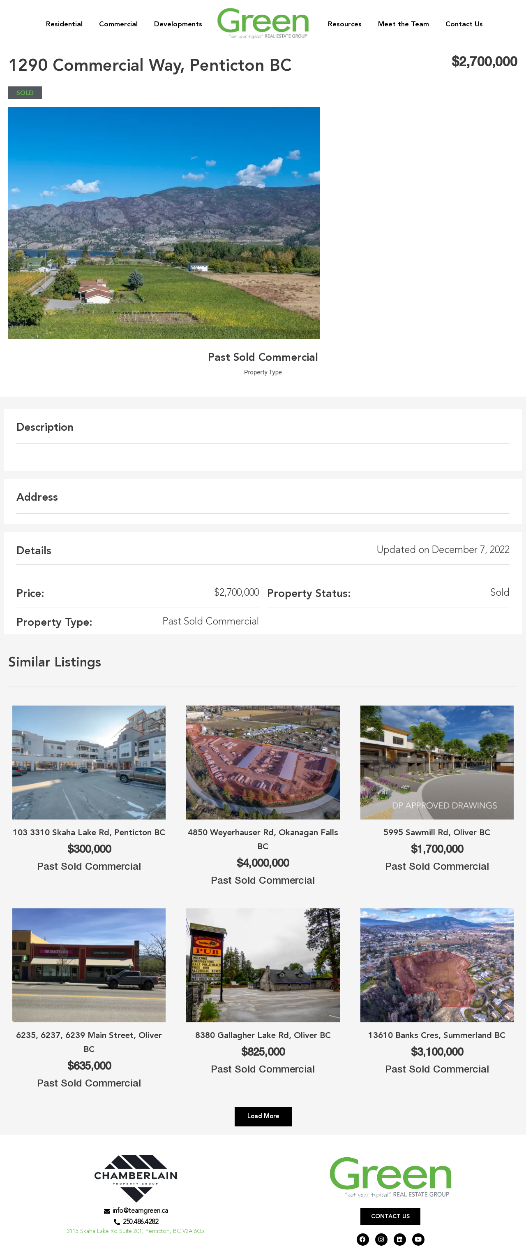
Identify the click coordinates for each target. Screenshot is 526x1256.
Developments (178, 24)
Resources (345, 24)
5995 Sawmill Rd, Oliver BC (437, 832)
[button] (263, 1116)
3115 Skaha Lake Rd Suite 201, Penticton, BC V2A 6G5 (136, 1233)
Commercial (118, 24)
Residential (64, 24)
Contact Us (464, 24)
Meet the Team (403, 24)
